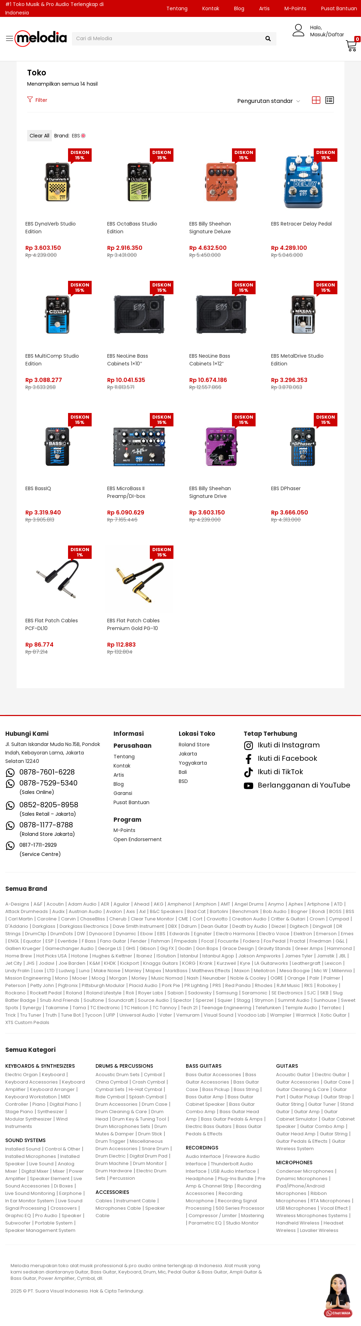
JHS (30, 963)
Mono (61, 978)
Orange (296, 978)
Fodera (251, 941)
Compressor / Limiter (213, 1215)
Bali (183, 772)
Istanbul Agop (218, 955)
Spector (182, 1000)
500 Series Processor (240, 1208)
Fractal (297, 941)
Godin (185, 948)
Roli (130, 992)
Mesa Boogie (295, 970)
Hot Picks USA (51, 955)
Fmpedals (185, 941)
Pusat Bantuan (131, 802)
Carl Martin (20, 918)
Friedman (320, 941)
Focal (207, 941)
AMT (225, 904)
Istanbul (189, 955)
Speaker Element (49, 1178)
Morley (139, 978)
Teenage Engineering (226, 1007)
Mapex (153, 970)
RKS (308, 985)
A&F (37, 904)
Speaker (71, 1215)
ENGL (13, 941)
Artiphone (318, 904)
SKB (324, 992)
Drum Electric (111, 1156)
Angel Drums (249, 904)
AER (105, 904)
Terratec (331, 1007)
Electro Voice (274, 933)
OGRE (276, 978)
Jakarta (188, 753)
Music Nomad (167, 978)
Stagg (243, 1000)
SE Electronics (287, 992)
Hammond (339, 948)
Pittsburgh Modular (103, 985)
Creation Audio (249, 918)
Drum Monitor (148, 1163)
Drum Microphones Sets (123, 1126)
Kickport (129, 963)
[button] (350, 45)
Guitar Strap (337, 1096)
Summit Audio (294, 1000)
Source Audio (153, 1000)
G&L (340, 941)
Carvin (68, 918)
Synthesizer (50, 1111)
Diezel (278, 926)
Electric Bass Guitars (209, 1126)
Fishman (160, 941)
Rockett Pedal (46, 992)
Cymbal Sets (110, 1089)
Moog (98, 978)
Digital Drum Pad (148, 1156)
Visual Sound (218, 1015)
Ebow (146, 933)
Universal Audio (137, 1015)
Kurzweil (226, 963)
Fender (138, 941)
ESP (49, 941)
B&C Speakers (166, 911)
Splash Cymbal (146, 1096)
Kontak (210, 8)
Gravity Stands (274, 948)
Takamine (56, 1007)
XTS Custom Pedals (27, 1022)
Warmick (306, 1015)
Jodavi (46, 963)
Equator (32, 941)
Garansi (123, 793)
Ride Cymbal (110, 1096)
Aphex (295, 904)
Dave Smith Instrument (138, 926)
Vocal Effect (334, 1208)
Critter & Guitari (288, 918)
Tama (79, 1007)
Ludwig (67, 970)
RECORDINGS (202, 1147)
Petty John (42, 985)
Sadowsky (200, 992)
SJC (311, 992)
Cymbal (153, 1074)
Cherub (118, 918)
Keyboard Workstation (31, 1096)
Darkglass (43, 926)
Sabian (175, 992)
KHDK (110, 963)
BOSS (335, 911)
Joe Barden (72, 963)
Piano (38, 1104)
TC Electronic (105, 1007)
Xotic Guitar (333, 1015)
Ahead (141, 904)
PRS (217, 985)
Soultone (94, 1000)
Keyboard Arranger (52, 1089)
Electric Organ (21, 1074)
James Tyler (299, 955)
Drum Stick (150, 1133)
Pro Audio (46, 1215)
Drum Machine (112, 1163)
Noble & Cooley (248, 978)
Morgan (118, 978)
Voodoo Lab (252, 1015)
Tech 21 (189, 1007)
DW (81, 933)
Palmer (332, 978)
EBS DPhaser (286, 488)
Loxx (38, 970)
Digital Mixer (35, 1171)
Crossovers (63, 1208)
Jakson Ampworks (259, 955)
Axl (142, 911)
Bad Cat (196, 911)
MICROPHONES (294, 1162)
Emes (347, 933)
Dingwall (322, 926)
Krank (206, 963)
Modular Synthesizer (28, 1119)
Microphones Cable (118, 1208)
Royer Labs (150, 992)
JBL (342, 955)
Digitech (299, 926)
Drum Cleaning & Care (121, 1111)
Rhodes (264, 985)
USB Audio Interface (233, 1171)
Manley (133, 970)
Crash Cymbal (148, 1082)
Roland (74, 992)
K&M (95, 963)
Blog (239, 8)
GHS (130, 948)
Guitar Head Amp (296, 1133)
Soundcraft (121, 1000)
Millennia (342, 970)
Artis (264, 8)
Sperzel (204, 1000)
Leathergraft (306, 963)
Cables (104, 1200)
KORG (188, 963)
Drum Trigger (111, 1141)
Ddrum (189, 926)
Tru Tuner (30, 1015)
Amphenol (179, 904)
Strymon (264, 1000)
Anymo (276, 904)
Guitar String (290, 1104)
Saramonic (254, 992)
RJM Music (288, 985)
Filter (37, 100)
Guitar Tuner (322, 1104)
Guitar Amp (307, 1111)
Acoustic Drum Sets (118, 1074)
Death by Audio (249, 926)
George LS (110, 948)
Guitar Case (337, 1082)
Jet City (13, 963)
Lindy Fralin (17, 970)
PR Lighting (196, 985)
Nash (192, 978)
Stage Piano (19, 1111)
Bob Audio (275, 911)
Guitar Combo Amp (322, 1126)
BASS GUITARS (203, 1065)
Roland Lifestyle (104, 992)
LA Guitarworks (271, 963)
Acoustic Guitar (293, 1074)
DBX (172, 926)
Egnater (203, 933)
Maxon (242, 970)
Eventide (68, 941)
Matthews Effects (211, 970)
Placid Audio (143, 985)
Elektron (303, 933)
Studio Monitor (242, 1223)
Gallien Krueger (23, 948)
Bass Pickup (216, 1089)
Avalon (114, 911)
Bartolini (219, 911)
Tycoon (93, 1015)
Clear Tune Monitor (152, 918)
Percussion (122, 1178)
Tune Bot (71, 1015)
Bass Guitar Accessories (213, 1074)
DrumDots (61, 933)
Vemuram (188, 1015)
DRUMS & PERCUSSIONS (124, 1065)
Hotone (79, 955)
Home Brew (18, 955)
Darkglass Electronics (84, 926)
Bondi (318, 911)
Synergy (32, 1007)
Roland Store (194, 744)
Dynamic (126, 933)
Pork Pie (171, 985)
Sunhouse (325, 1000)
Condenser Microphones (305, 1171)
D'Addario (16, 926)
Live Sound (41, 1163)
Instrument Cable (136, 1200)
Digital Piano (64, 1104)
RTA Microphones (330, 1200)
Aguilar (122, 904)
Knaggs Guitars (160, 963)
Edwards (180, 933)
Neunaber (214, 978)
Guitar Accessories (297, 1082)
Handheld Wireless (297, 1223)
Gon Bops (207, 948)
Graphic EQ (18, 1215)
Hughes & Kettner (112, 955)
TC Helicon (136, 1007)
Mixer (59, 1171)
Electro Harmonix (235, 933)
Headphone (200, 1178)
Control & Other (62, 1149)
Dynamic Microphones (302, 1178)
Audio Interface (203, 1156)
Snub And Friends (59, 1000)
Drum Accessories (116, 1104)
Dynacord (100, 933)
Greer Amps (309, 948)
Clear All (39, 135)
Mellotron (264, 970)
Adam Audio (82, 904)
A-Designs (17, 904)
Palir (314, 978)
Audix (58, 911)
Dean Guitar (214, 926)
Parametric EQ (205, 1223)
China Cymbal (112, 1082)
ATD (338, 904)
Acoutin (55, 904)
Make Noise (107, 970)
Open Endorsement (138, 839)
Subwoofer (18, 1223)
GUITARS (287, 1065)
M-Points (295, 8)
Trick (10, 1015)
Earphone (70, 1193)
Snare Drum (155, 1148)
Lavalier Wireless (319, 1230)
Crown (317, 918)
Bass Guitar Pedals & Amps (232, 1119)
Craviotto (217, 918)
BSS (350, 911)
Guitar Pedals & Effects (302, 1141)
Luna (84, 970)
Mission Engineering (28, 978)
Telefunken (268, 1007)
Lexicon (333, 963)
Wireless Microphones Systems (312, 1215)
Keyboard (53, 1074)
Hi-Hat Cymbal (145, 1089)
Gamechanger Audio (69, 948)
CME (183, 918)
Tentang (177, 8)
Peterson (15, 985)
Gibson (148, 948)
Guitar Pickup (304, 1096)
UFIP (110, 1015)
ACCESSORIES (112, 1192)
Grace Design (238, 948)
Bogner (299, 911)
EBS (161, 933)
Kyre (245, 963)
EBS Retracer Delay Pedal (301, 223)
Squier (225, 1000)
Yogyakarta (193, 762)
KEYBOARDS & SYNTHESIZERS (40, 1065)
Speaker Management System (40, 1230)
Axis (130, 911)
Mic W (321, 970)
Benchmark (245, 911)
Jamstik (326, 955)
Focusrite (228, 941)
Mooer (79, 978)
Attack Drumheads (26, 911)
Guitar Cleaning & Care (302, 1089)
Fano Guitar (113, 941)
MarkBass (176, 970)
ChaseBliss (92, 918)
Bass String (246, 1089)
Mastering (252, 1215)
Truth (51, 1015)
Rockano (15, 992)
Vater (165, 1015)
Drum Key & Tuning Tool (139, 1119)
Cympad (339, 918)
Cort (197, 918)
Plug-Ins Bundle (235, 1178)
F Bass (89, 941)
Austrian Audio (85, 911)
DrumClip (35, 933)
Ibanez (144, 955)
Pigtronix (68, 985)
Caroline (47, 918)
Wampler (281, 1015)
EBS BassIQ (38, 488)
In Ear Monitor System (29, 1200)
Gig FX (167, 948)
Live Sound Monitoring (30, 1193)
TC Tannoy (165, 1007)
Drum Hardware (114, 1170)
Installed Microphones (30, 1156)
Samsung (227, 992)
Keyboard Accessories (31, 1082)
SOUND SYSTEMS (25, 1140)
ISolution (166, 955)
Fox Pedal (275, 941)
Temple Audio (301, 1007)
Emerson (326, 933)
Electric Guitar (330, 1074)
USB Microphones (296, 1208)
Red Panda (238, 985)
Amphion (206, 904)
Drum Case (154, 1104)
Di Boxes (63, 1186)
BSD (183, 781)
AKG (158, 904)
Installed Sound (23, 1149)
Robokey (327, 985)
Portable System (54, 1223)
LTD (51, 970)
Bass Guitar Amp (205, 1096)
